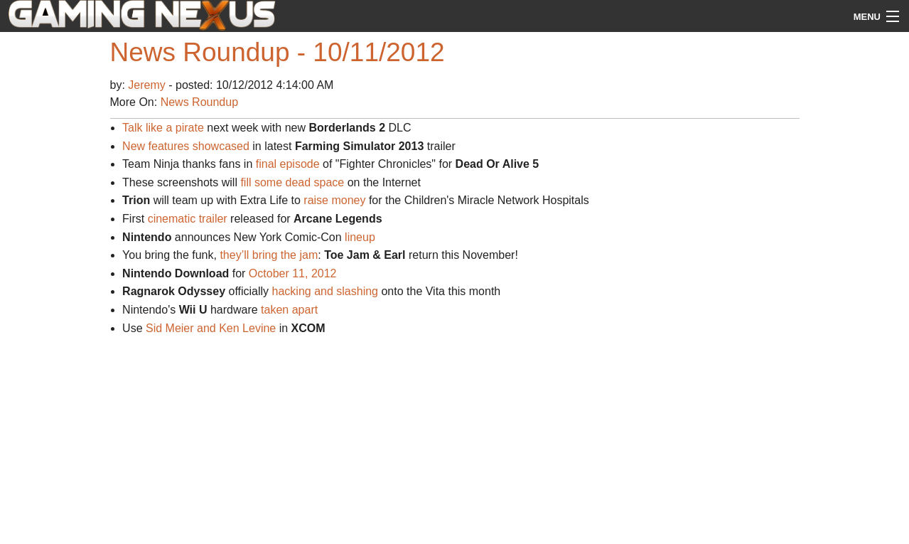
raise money (334, 200)
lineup (360, 237)
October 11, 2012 (293, 273)
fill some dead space (292, 182)
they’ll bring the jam (269, 255)
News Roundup (199, 102)
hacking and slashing (325, 291)
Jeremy (148, 85)
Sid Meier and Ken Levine (211, 328)
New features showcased (185, 146)
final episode (288, 164)
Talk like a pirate (163, 128)
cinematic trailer (187, 219)
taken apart (289, 310)
